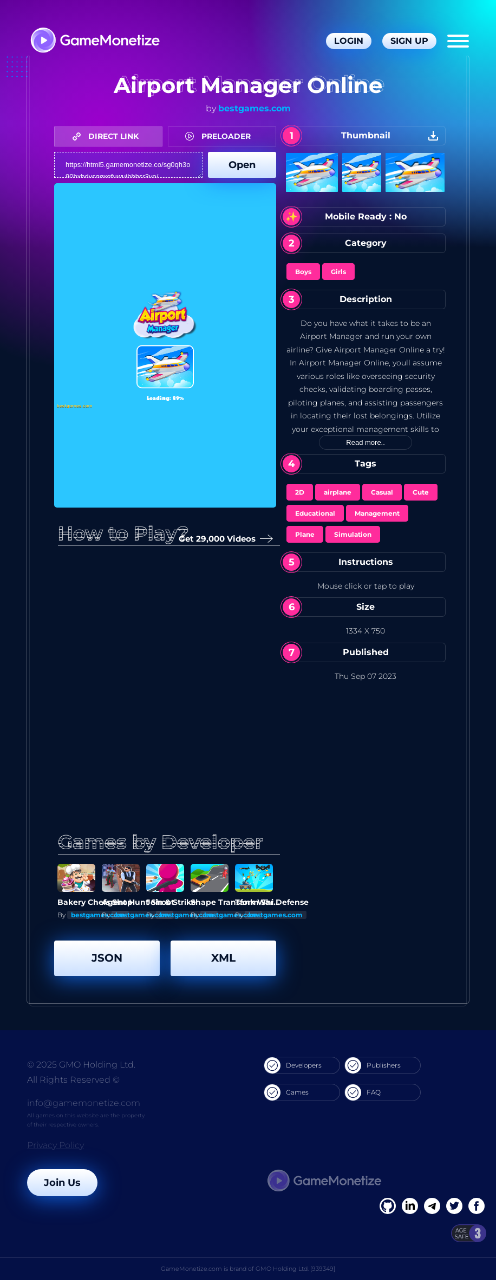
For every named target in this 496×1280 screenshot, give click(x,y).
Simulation (352, 534)
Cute (421, 492)
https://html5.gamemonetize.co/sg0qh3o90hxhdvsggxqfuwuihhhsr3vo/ (128, 165)
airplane (337, 492)
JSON (107, 957)
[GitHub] (476, 1206)
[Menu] (458, 41)
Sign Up (409, 41)
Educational (315, 513)
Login (348, 41)
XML (223, 957)
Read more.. (365, 442)
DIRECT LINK (108, 136)
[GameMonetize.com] (94, 41)
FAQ (363, 1092)
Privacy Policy (55, 1145)
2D (299, 492)
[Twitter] (454, 1206)
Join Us (62, 1183)
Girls (338, 272)
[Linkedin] (432, 1206)
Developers (293, 1065)
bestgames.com (254, 108)
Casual (382, 492)
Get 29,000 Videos (224, 539)
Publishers (373, 1065)
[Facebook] (388, 1206)
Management (377, 513)
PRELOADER (221, 136)
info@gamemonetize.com (83, 1103)
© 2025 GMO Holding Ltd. (81, 1064)
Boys (303, 272)
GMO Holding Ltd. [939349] (295, 1268)
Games (286, 1092)
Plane (305, 534)
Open (242, 165)
